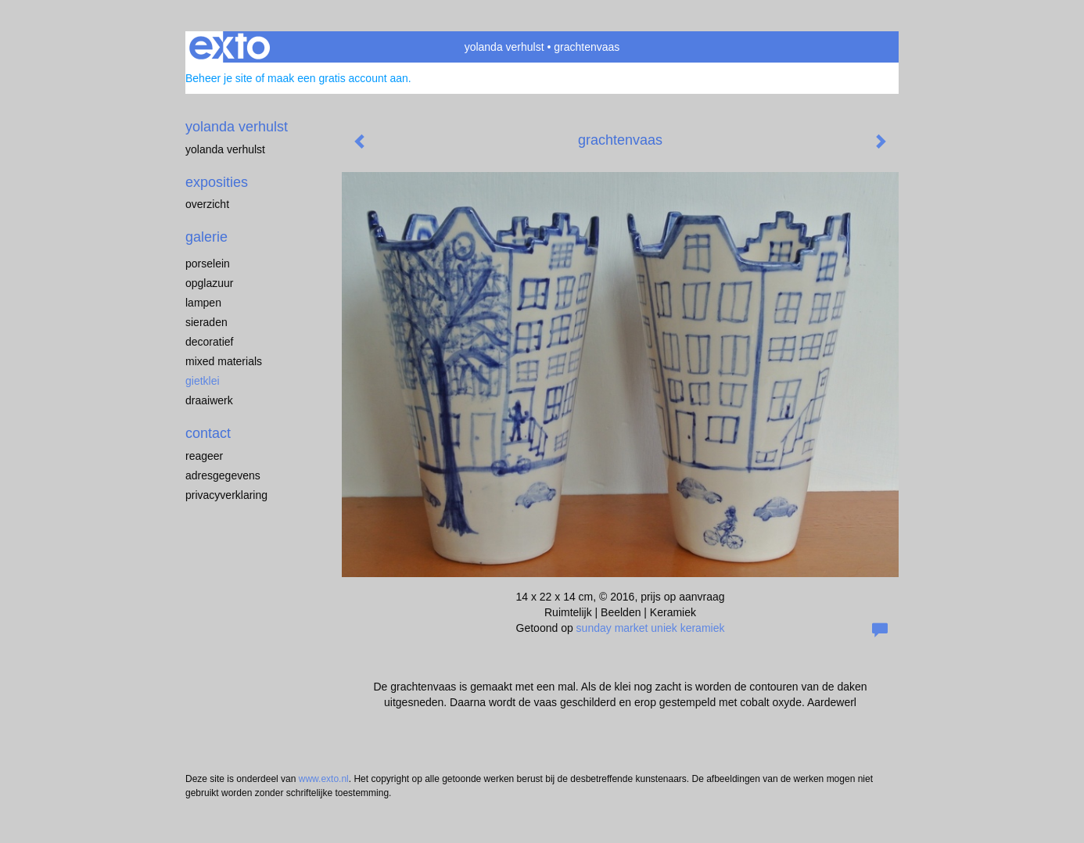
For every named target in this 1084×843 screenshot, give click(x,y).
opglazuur (209, 283)
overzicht (207, 204)
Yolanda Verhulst (225, 149)
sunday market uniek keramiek (650, 628)
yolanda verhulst (504, 47)
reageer (204, 456)
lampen (203, 302)
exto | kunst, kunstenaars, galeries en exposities (229, 47)
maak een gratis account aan (337, 78)
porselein (207, 263)
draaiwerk (209, 400)
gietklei (202, 381)
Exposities (216, 182)
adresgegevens (222, 475)
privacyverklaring (226, 495)
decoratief (209, 341)
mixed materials (223, 361)
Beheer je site (219, 78)
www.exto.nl (324, 778)
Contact (208, 433)
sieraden (206, 322)
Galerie (206, 237)
